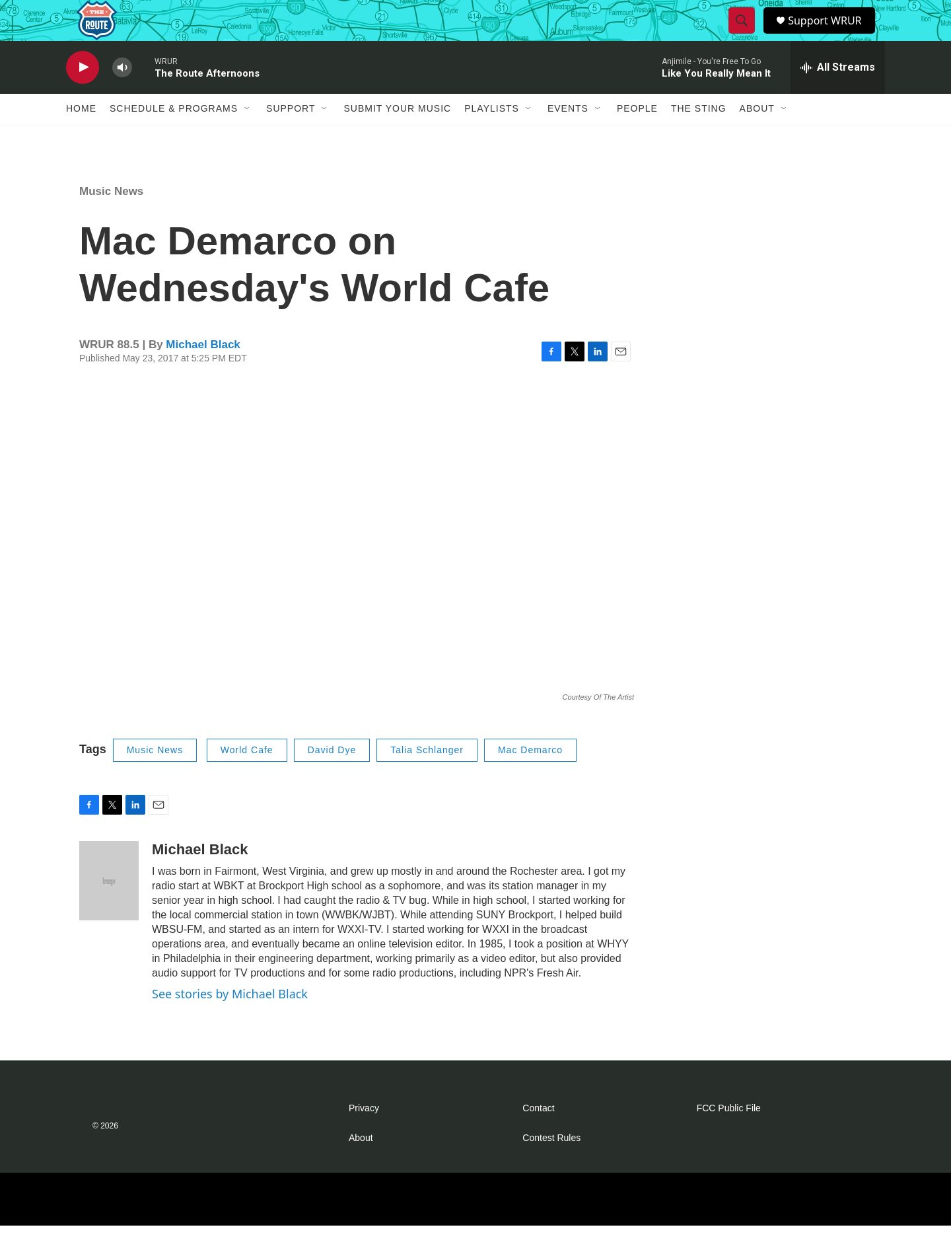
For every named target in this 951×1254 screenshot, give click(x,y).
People (637, 137)
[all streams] (838, 95)
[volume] (122, 96)
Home (81, 137)
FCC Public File (729, 1137)
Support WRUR (830, 35)
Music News (111, 219)
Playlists (491, 137)
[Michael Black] (109, 909)
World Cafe (247, 779)
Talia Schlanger (427, 779)
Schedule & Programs (174, 137)
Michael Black (203, 373)
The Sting (698, 137)
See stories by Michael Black (230, 1022)
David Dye (332, 779)
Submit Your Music (397, 137)
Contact (538, 1137)
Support (290, 137)
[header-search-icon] (743, 35)
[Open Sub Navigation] (247, 137)
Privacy (364, 1137)
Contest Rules (551, 1166)
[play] (82, 96)
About (757, 137)
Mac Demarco (530, 779)
